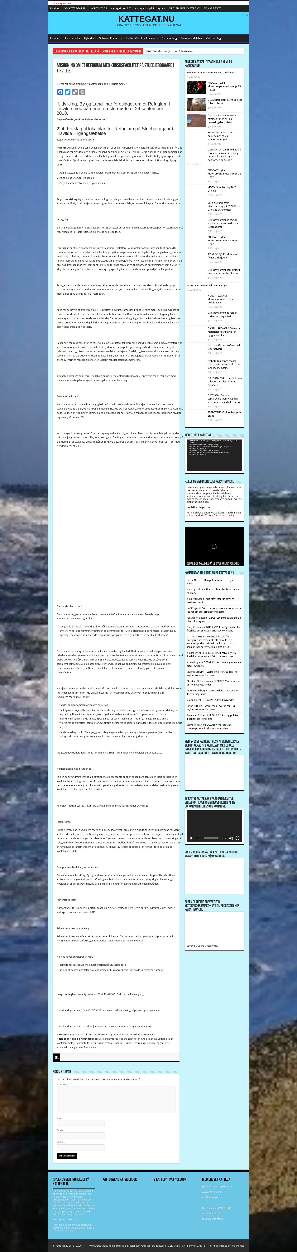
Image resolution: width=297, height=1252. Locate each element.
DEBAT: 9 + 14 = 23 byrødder (218, 700)
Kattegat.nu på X (121, 8)
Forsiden (55, 8)
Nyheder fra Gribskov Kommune (103, 38)
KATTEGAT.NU (146, 18)
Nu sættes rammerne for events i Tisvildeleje (211, 72)
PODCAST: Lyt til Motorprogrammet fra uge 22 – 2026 (224, 174)
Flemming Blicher (196, 715)
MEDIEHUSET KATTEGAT (184, 8)
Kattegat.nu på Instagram (150, 8)
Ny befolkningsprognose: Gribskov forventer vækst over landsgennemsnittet (224, 364)
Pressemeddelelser (191, 38)
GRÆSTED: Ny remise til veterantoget (207, 285)
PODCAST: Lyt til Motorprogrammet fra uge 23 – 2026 (224, 86)
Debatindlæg (169, 38)
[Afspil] (192, 838)
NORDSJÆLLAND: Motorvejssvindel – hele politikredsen (221, 299)
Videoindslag (213, 38)
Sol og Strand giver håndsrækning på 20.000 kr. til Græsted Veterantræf (224, 206)
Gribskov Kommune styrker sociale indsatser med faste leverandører (223, 223)
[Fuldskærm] (237, 838)
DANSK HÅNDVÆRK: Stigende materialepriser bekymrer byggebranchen (224, 332)
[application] (214, 455)
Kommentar (64, 1084)
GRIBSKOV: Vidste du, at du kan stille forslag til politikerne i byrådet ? (225, 381)
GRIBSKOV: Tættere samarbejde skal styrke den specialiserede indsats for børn (225, 399)
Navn (59, 1118)
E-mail (60, 1130)
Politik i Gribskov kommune (142, 38)
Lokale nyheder (71, 38)
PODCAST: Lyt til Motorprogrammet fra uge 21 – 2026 (224, 240)
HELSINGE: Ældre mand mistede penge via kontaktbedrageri (220, 136)
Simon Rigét (193, 700)
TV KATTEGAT (212, 8)
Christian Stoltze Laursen (200, 681)
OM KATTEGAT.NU (75, 8)
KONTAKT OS (98, 8)
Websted (61, 1142)
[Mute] (231, 838)
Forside (54, 38)
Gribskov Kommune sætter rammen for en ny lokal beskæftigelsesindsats (222, 119)
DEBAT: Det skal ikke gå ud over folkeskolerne (169, 51)
